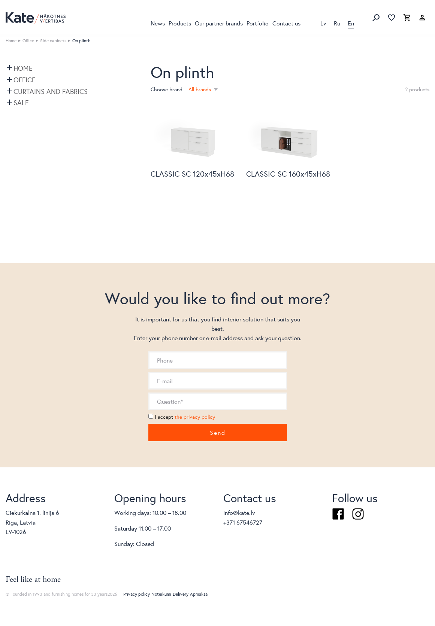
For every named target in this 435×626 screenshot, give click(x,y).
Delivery (180, 594)
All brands (200, 89)
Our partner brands (219, 23)
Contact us (286, 23)
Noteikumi (161, 594)
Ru (337, 23)
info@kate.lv (239, 512)
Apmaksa (199, 594)
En (351, 23)
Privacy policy (136, 594)
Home (11, 40)
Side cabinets (53, 40)
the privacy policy (195, 416)
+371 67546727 (242, 522)
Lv (323, 23)
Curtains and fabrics (50, 91)
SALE (21, 102)
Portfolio (258, 23)
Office (28, 40)
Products (180, 23)
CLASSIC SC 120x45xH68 (192, 174)
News (158, 23)
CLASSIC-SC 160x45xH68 (288, 174)
